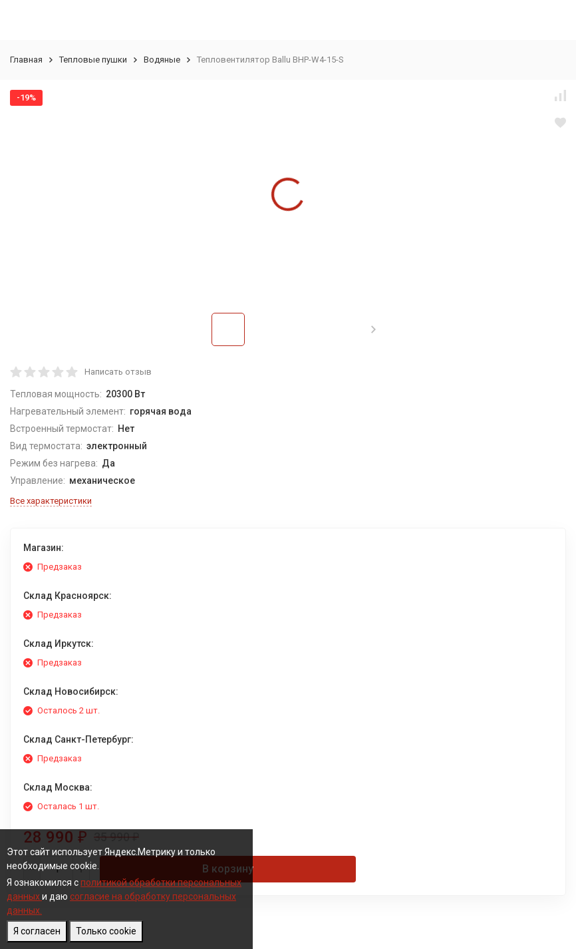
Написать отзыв (118, 372)
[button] (373, 329)
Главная (26, 60)
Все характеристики (51, 501)
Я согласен (37, 931)
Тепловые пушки (93, 60)
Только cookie (106, 931)
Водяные (162, 60)
